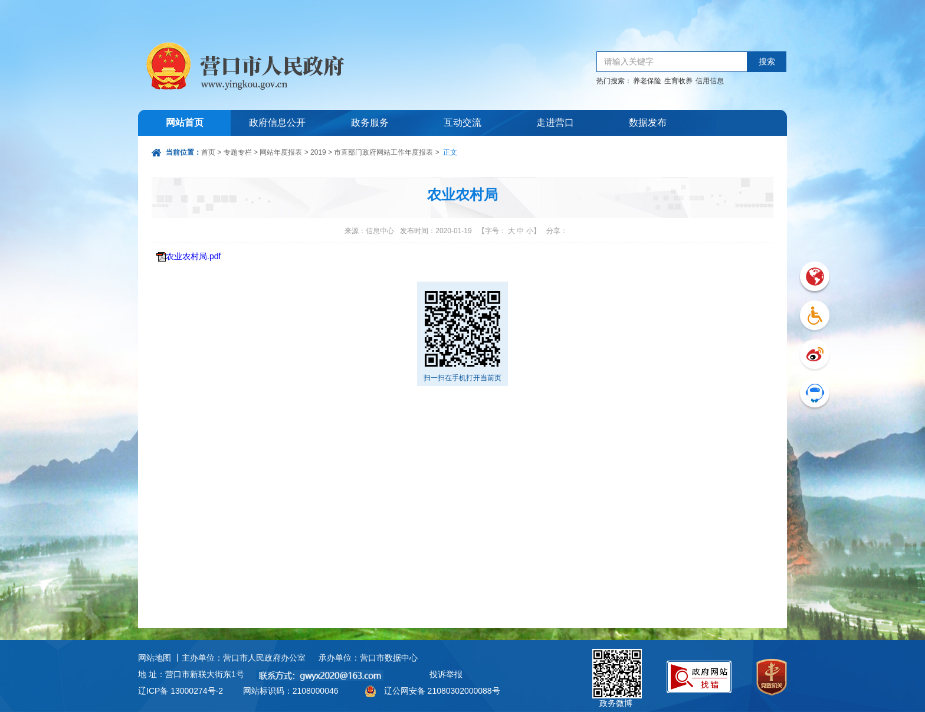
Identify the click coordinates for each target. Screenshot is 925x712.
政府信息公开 (277, 122)
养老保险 (647, 81)
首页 (208, 152)
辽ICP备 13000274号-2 (180, 690)
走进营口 (555, 122)
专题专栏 (238, 152)
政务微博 (617, 662)
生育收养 (678, 81)
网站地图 (154, 657)
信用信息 (710, 81)
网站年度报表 (281, 152)
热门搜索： (614, 81)
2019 (318, 152)
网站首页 (185, 122)
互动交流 (462, 122)
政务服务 (370, 122)
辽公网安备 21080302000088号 (442, 690)
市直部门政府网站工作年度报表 (383, 152)
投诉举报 (445, 674)
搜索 (767, 61)
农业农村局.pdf (193, 256)
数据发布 (648, 122)
